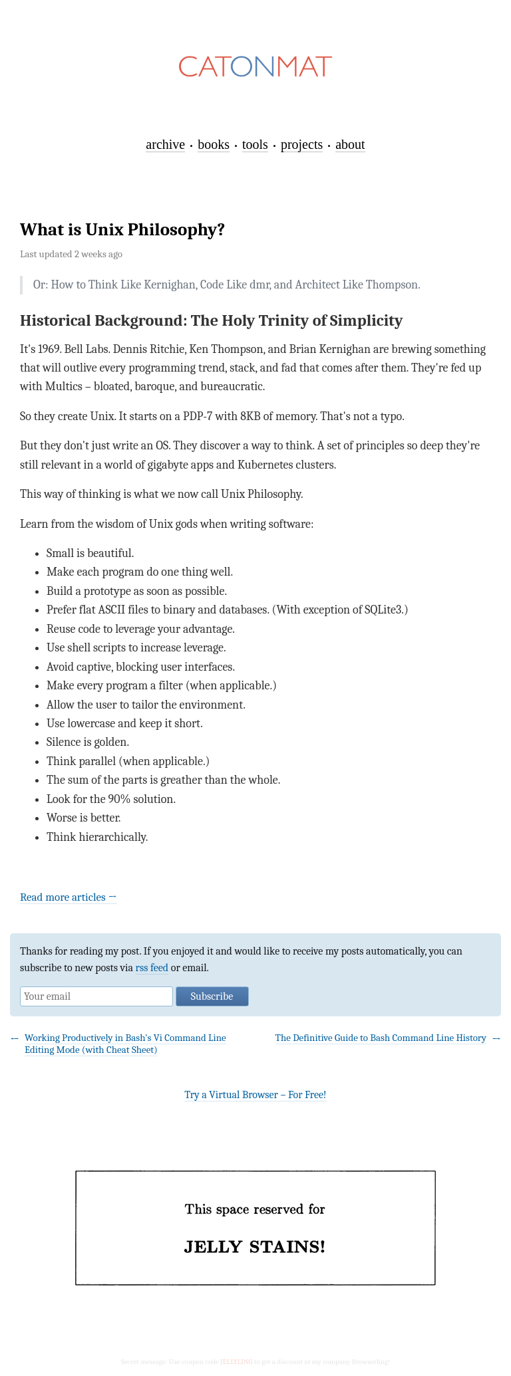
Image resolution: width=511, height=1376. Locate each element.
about (350, 144)
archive (165, 144)
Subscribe (212, 996)
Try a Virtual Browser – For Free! (255, 1095)
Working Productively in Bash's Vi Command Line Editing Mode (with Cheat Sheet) (125, 1043)
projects (302, 144)
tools (255, 144)
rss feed (152, 968)
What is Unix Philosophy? (122, 229)
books (214, 144)
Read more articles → (68, 897)
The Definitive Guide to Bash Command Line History (380, 1038)
